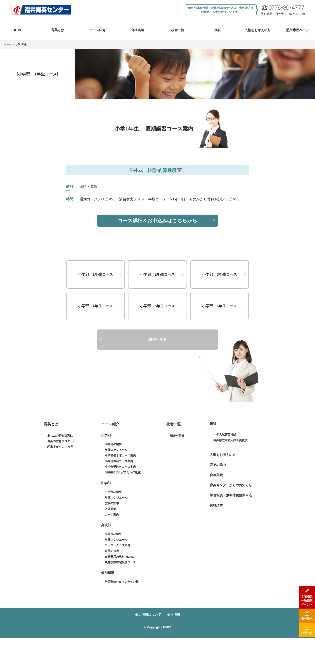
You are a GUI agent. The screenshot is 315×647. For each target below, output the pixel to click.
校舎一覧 (177, 30)
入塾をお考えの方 (257, 30)
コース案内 (112, 514)
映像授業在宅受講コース (120, 562)
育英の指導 (112, 551)
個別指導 (107, 573)
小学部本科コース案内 (119, 461)
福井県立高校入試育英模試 (230, 440)
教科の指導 (112, 503)
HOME (17, 30)
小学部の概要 (113, 444)
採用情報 (173, 614)
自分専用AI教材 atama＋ (120, 556)
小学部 (106, 435)
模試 (217, 30)
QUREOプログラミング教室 (123, 472)
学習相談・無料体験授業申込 (231, 495)
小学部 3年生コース (219, 274)
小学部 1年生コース (95, 274)
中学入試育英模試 (224, 434)
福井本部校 (177, 435)
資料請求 (216, 505)
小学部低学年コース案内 (120, 455)
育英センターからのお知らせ (231, 485)
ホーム (8, 44)
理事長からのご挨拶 (60, 446)
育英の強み (218, 465)
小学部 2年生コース (157, 274)
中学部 (106, 483)
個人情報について (148, 614)
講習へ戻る (157, 340)
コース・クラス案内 (117, 545)
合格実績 (137, 30)
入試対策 (110, 508)
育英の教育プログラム (61, 441)
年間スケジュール (116, 449)
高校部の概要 (113, 534)
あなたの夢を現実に (60, 435)
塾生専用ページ (297, 30)
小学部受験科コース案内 (120, 466)
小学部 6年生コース (219, 306)
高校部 (106, 525)
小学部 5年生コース (157, 306)
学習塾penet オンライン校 (122, 581)
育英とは (57, 30)
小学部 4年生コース (95, 306)
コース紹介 (97, 30)
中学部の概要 (113, 491)
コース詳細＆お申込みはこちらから (157, 220)
